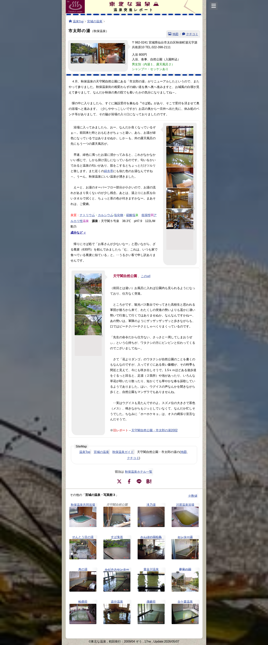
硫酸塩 (130, 214)
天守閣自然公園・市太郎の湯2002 (154, 430)
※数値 (192, 495)
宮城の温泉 (94, 21)
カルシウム (105, 214)
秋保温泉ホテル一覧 (138, 471)
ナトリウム (87, 214)
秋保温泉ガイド (123, 452)
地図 (175, 33)
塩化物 (118, 214)
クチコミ (192, 33)
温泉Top (78, 21)
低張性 (146, 214)
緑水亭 (108, 171)
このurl (145, 276)
